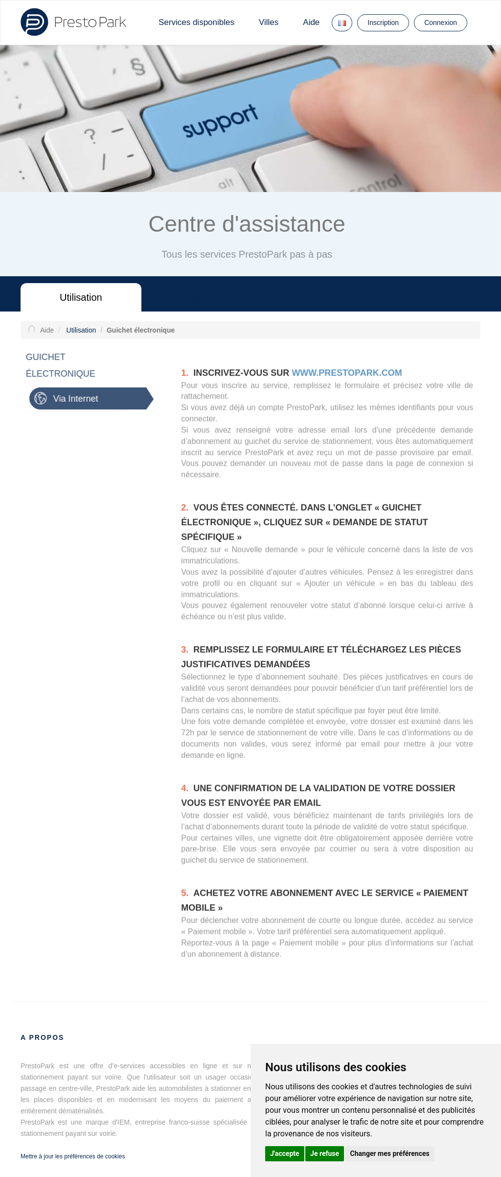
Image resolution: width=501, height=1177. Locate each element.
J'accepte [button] (284, 1153)
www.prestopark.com (347, 375)
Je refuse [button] (324, 1153)
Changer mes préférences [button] (390, 1153)
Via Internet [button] (72, 399)
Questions (204, 297)
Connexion (440, 22)
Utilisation (81, 297)
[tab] (88, 398)
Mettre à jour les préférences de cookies (73, 1156)
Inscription (383, 22)
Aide (311, 22)
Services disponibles (196, 22)
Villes (268, 22)
